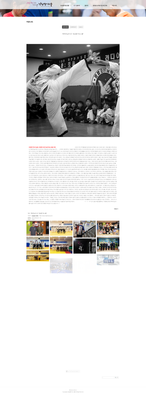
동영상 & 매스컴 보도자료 (100, 5)
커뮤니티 (114, 5)
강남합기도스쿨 (64, 5)
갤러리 (86, 5)
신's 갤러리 (77, 5)
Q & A (80, 27)
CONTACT (73, 27)
